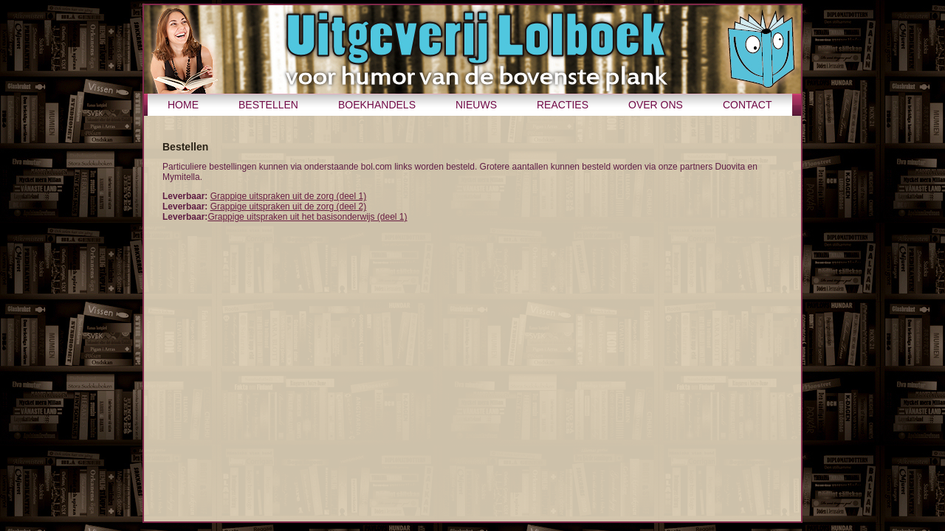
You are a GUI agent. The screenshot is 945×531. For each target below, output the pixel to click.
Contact (747, 105)
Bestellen (268, 105)
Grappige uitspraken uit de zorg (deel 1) (288, 196)
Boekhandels (377, 105)
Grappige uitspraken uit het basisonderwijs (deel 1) (307, 217)
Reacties (562, 105)
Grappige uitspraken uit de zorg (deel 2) (288, 206)
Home (183, 105)
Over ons (655, 105)
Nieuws (476, 105)
